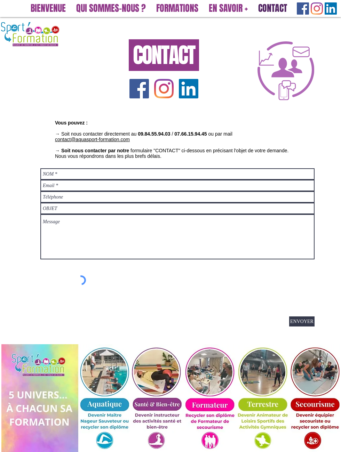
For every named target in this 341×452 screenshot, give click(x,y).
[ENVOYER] (302, 321)
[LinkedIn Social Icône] (331, 8)
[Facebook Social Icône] (303, 8)
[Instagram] (317, 8)
